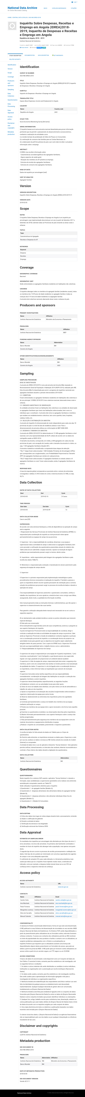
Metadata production (11, 133)
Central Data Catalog (20, 17)
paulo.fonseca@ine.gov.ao (64, 907)
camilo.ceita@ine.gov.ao (63, 900)
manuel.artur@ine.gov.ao (64, 916)
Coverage (11, 77)
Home (9, 17)
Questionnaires (12, 100)
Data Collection (11, 95)
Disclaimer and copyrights (11, 125)
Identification (12, 65)
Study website (24, 47)
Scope (10, 73)
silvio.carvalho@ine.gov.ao (64, 913)
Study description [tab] (15, 55)
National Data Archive (22, 8)
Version (10, 69)
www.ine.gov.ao (63, 887)
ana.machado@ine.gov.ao (64, 903)
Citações (74, 8)
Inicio (45, 8)
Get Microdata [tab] (57, 55)
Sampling (11, 89)
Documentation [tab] (30, 55)
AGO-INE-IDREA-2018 (35, 17)
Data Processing (11, 105)
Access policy (10, 118)
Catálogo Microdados (59, 8)
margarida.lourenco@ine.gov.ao (66, 910)
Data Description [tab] (43, 55)
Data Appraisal (11, 112)
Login (73, 2)
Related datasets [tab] (14, 59)
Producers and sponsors (11, 83)
